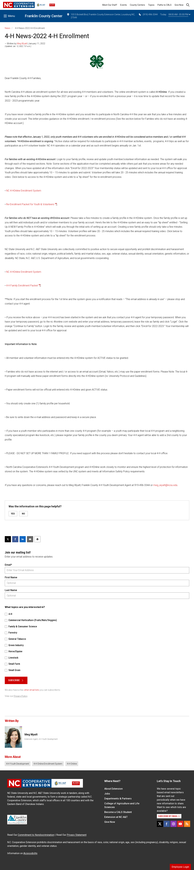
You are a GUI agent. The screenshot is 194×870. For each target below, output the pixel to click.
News (7, 28)
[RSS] (187, 824)
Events (123, 5)
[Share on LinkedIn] (23, 539)
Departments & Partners (118, 798)
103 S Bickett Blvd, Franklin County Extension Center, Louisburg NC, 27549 (101, 16)
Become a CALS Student (118, 812)
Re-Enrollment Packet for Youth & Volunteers (30, 204)
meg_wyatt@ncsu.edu (165, 485)
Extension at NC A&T (116, 817)
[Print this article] (37, 539)
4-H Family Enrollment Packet (22, 285)
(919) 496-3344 (148, 14)
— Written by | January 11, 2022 (25, 43)
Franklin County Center (43, 16)
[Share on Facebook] (15, 539)
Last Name (11, 590)
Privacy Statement (76, 834)
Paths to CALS (164, 5)
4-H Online (72, 763)
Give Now (179, 5)
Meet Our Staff (109, 5)
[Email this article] (30, 539)
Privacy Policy (20, 696)
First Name (11, 577)
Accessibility (30, 853)
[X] (160, 824)
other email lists (31, 690)
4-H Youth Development (17, 763)
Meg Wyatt (22, 43)
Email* (8, 564)
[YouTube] (180, 824)
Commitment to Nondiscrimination (36, 834)
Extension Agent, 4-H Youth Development (41, 739)
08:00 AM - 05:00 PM (179, 14)
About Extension (113, 788)
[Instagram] (173, 824)
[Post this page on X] (8, 539)
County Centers (137, 5)
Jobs (107, 793)
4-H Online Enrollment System (48, 763)
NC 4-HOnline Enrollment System (23, 190)
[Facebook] (167, 824)
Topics (151, 5)
